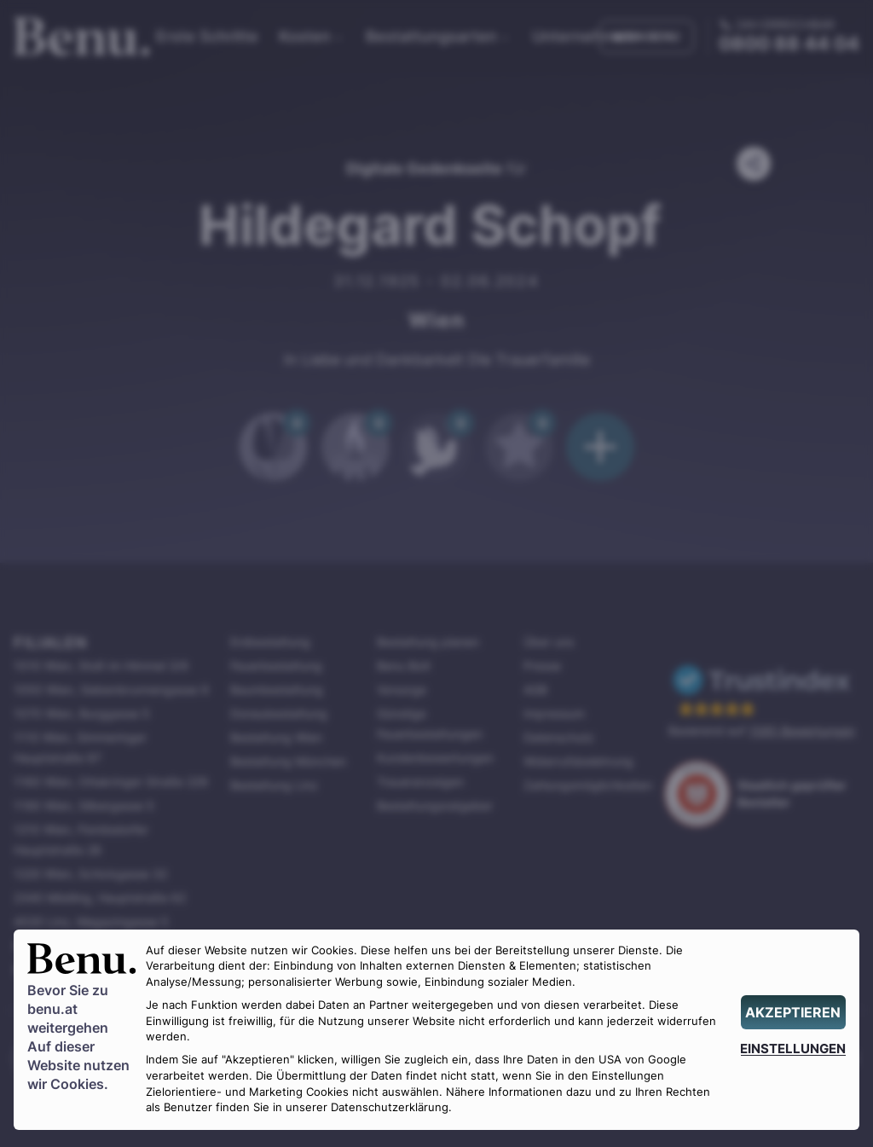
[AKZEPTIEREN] (793, 1012)
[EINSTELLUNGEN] (793, 1048)
